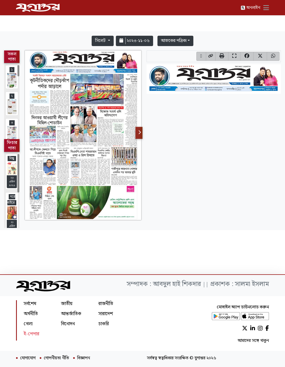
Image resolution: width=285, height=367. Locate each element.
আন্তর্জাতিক (71, 314)
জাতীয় (66, 304)
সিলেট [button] (101, 40)
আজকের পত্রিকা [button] (174, 40)
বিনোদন (68, 324)
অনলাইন (250, 7)
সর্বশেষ (30, 304)
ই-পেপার (31, 334)
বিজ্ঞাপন (83, 358)
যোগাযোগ (28, 358)
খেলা (28, 324)
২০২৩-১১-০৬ (134, 40)
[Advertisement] (142, 17)
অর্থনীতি (31, 314)
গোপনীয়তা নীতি (56, 358)
